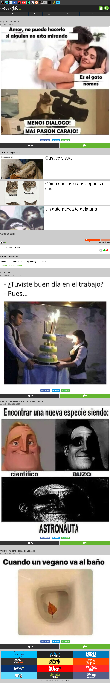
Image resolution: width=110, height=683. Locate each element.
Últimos (14, 14)
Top (35, 14)
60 (30, 646)
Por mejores (105, 240)
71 (30, 543)
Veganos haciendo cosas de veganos (17, 551)
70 (30, 145)
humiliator (8, 243)
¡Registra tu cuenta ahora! (11, 266)
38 (30, 395)
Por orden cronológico (92, 240)
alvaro (5, 553)
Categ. (68, 14)
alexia (4, 404)
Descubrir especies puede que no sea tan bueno (22, 401)
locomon (5, 275)
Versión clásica (63, 680)
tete (4, 24)
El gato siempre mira (9, 22)
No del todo (5, 273)
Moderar (95, 14)
